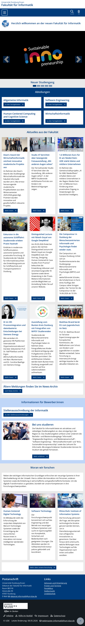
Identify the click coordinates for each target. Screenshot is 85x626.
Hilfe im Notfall (24, 615)
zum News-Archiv (11, 391)
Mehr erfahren (39, 456)
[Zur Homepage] (42, 2)
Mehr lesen (9, 211)
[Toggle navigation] (5, 13)
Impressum (41, 615)
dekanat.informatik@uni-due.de (24, 596)
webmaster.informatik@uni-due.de (58, 620)
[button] (6, 59)
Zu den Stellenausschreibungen (17, 415)
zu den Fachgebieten (12, 104)
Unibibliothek (49, 593)
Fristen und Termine (52, 585)
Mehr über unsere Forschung (41, 567)
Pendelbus (48, 588)
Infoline (8, 615)
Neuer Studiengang (42, 82)
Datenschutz (57, 615)
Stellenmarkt (49, 591)
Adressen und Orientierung (55, 583)
